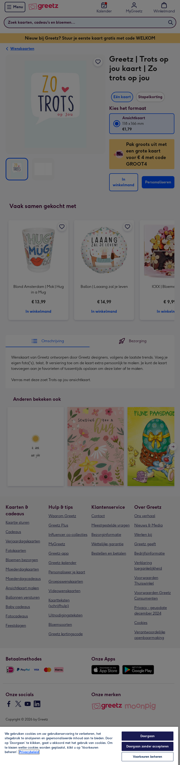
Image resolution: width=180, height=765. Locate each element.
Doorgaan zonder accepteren (147, 746)
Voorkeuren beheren (147, 756)
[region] (89, 745)
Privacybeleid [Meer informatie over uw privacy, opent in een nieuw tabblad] (29, 752)
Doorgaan (147, 736)
